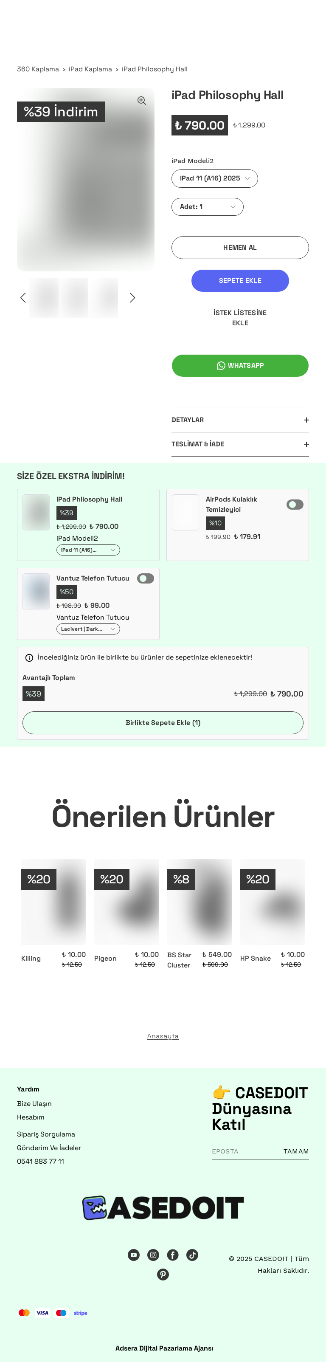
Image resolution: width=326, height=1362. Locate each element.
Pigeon (105, 958)
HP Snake (255, 958)
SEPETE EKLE (240, 280)
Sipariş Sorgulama (46, 1134)
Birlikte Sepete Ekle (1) (163, 722)
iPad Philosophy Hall (155, 69)
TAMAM (296, 1151)
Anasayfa (163, 1036)
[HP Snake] (272, 902)
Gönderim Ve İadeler (49, 1147)
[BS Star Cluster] (199, 902)
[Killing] (53, 902)
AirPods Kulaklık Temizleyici (231, 504)
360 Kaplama (38, 69)
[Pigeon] (126, 902)
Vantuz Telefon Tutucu (92, 578)
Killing (31, 958)
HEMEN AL (240, 247)
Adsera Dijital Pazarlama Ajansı (164, 1348)
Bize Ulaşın (34, 1103)
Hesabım (31, 1117)
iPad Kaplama (90, 69)
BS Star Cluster (179, 960)
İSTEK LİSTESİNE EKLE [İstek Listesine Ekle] (240, 317)
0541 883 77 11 (40, 1161)
